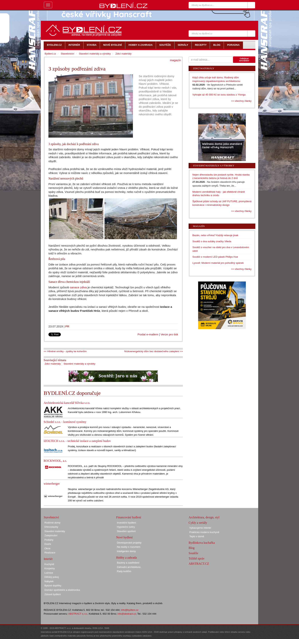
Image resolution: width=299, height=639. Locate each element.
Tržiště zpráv (196, 558)
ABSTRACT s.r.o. (78, 613)
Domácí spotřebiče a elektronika (62, 589)
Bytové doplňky (52, 585)
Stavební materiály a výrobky (79, 363)
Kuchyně (49, 564)
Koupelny (49, 568)
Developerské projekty (129, 542)
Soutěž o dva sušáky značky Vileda (211, 241)
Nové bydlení (124, 537)
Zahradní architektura (129, 567)
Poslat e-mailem (147, 334)
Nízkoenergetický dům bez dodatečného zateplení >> (153, 351)
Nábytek (49, 581)
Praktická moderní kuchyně (204, 532)
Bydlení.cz (50, 53)
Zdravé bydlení (52, 594)
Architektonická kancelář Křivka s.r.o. (67, 402)
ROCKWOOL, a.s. (55, 460)
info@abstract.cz (126, 613)
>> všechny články (241, 100)
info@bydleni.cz (129, 610)
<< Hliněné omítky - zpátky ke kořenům (65, 351)
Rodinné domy (52, 522)
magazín (175, 60)
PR (67, 326)
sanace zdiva (78, 287)
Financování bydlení (128, 517)
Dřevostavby (51, 526)
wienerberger (52, 483)
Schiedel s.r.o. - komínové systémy (65, 421)
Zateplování (50, 535)
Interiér (48, 558)
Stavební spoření (126, 531)
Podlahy (48, 539)
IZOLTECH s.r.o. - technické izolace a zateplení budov (77, 441)
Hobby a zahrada (126, 557)
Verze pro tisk (169, 334)
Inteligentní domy (126, 551)
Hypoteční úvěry (126, 526)
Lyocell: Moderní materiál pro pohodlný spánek (218, 262)
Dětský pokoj (51, 577)
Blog (192, 547)
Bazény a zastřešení (128, 562)
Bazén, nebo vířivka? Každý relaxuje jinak (215, 235)
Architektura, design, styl (204, 517)
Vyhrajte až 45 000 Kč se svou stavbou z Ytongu (219, 94)
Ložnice (48, 572)
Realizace (49, 552)
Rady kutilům (124, 571)
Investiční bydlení (126, 522)
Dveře (47, 544)
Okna (47, 548)
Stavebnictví (67, 53)
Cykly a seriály (198, 522)
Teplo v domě (196, 536)
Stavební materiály (54, 531)
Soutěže (193, 553)
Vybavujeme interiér (200, 527)
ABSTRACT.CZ (199, 563)
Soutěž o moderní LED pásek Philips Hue (215, 256)
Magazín (199, 226)
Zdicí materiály (53, 363)
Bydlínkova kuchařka (202, 542)
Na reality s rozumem (128, 546)
